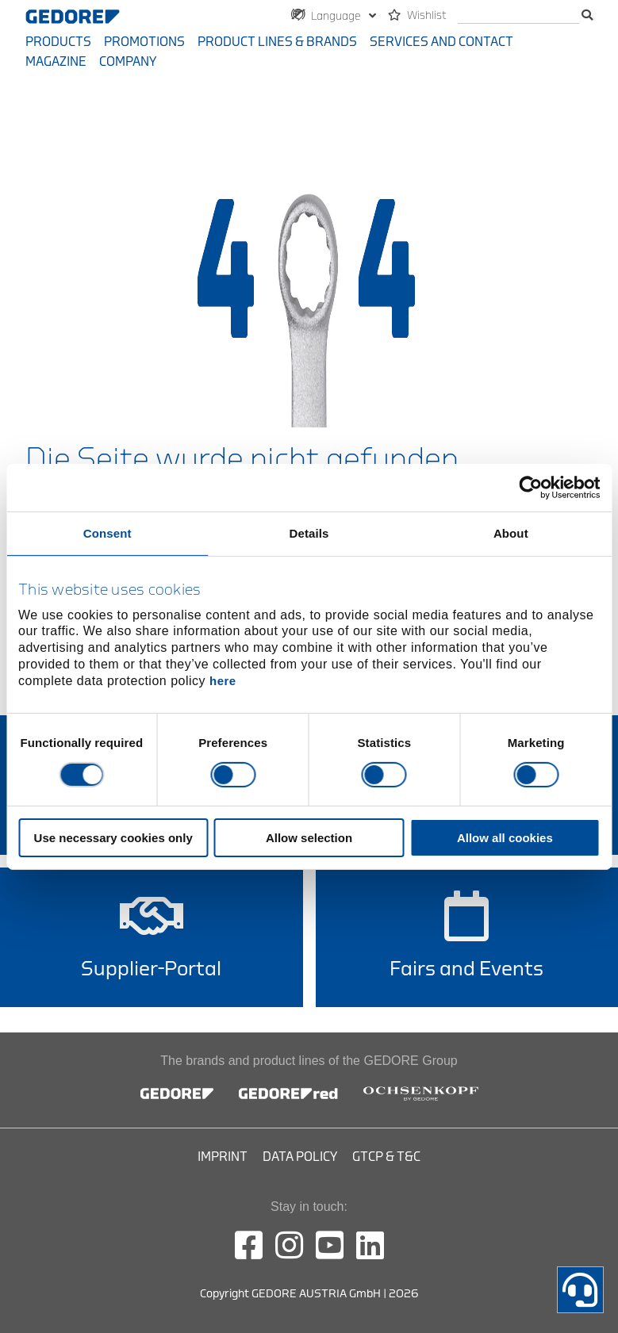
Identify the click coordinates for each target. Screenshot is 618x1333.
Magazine (55, 62)
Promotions (144, 42)
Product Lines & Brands (277, 42)
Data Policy (300, 1157)
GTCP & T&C (386, 1157)
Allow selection (309, 838)
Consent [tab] (107, 532)
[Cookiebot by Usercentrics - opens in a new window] (530, 487)
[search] (518, 16)
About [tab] (510, 532)
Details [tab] (309, 532)
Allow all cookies (505, 838)
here (222, 681)
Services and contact (441, 42)
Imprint (223, 1157)
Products (58, 42)
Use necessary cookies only (113, 838)
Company (127, 62)
